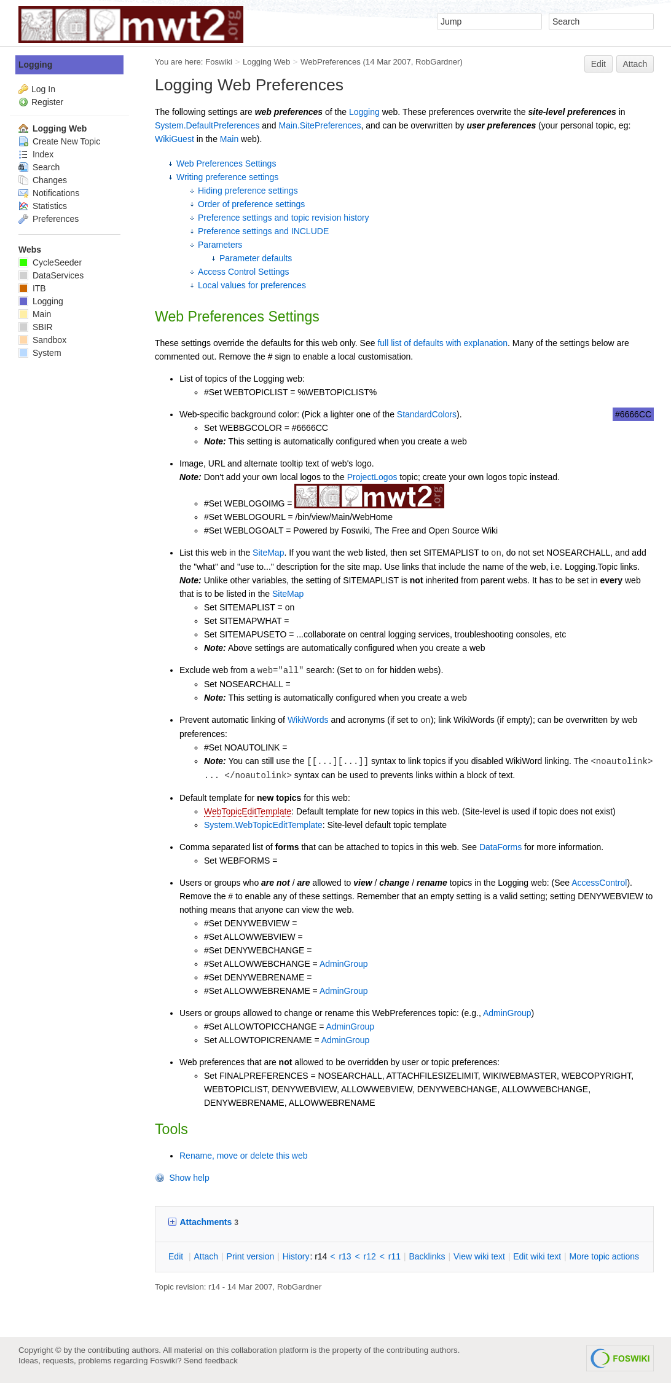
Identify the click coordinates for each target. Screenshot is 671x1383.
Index (35, 154)
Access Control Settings (243, 272)
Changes (42, 180)
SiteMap (268, 553)
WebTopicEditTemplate (247, 811)
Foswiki (218, 61)
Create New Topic (59, 141)
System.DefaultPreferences (207, 125)
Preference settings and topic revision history (283, 218)
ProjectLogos (372, 477)
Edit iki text (537, 1256)
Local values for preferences (252, 285)
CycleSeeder (50, 262)
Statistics (42, 206)
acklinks (427, 1256)
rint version (251, 1256)
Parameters (220, 245)
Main (229, 139)
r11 (394, 1256)
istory (296, 1256)
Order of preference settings (251, 204)
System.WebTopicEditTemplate (263, 825)
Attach (635, 64)
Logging (364, 112)
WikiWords (308, 720)
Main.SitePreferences (320, 125)
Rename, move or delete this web (243, 1155)
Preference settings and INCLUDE (263, 231)
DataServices (51, 275)
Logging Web (266, 61)
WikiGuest (174, 139)
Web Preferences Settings (226, 163)
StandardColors (427, 414)
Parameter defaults (255, 258)
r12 (370, 1256)
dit (177, 1256)
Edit (598, 64)
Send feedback (211, 1360)
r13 (345, 1256)
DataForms (500, 847)
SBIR (35, 327)
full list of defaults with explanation (442, 343)
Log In (43, 89)
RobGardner (437, 61)
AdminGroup (344, 964)
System (39, 353)
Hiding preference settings (248, 190)
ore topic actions (604, 1256)
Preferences (48, 219)
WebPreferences (330, 61)
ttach (206, 1256)
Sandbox (42, 340)
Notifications (48, 193)
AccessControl (599, 883)
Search (39, 167)
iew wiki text (479, 1256)
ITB (32, 288)
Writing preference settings (227, 177)
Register (47, 102)
